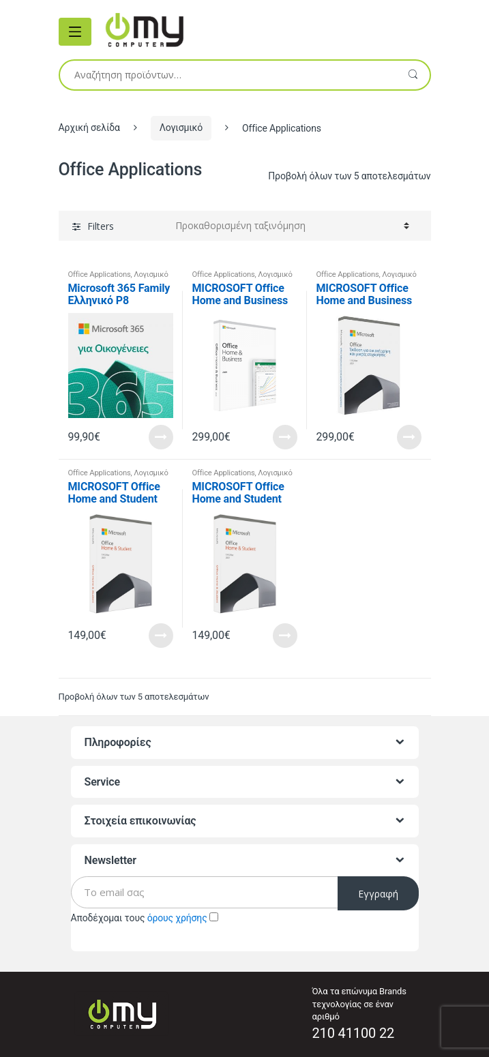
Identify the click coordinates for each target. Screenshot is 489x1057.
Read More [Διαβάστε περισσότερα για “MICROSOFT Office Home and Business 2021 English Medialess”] (285, 437)
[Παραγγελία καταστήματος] (292, 226)
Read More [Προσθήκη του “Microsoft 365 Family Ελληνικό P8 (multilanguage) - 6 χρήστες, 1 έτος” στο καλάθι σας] (161, 437)
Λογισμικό (181, 127)
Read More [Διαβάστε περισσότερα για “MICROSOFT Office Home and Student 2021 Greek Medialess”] (285, 635)
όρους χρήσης (177, 917)
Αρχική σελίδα (89, 127)
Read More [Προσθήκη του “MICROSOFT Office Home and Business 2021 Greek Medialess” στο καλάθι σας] (409, 437)
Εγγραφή (378, 893)
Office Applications (99, 274)
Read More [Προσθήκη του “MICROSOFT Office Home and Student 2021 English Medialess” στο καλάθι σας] (161, 635)
